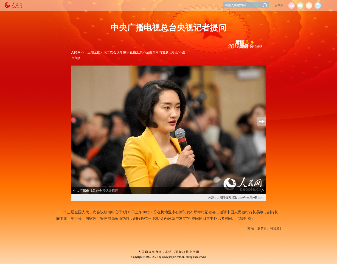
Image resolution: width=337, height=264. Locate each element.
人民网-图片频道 (227, 197)
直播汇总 (136, 52)
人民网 (76, 52)
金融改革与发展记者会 (162, 52)
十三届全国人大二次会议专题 (105, 52)
